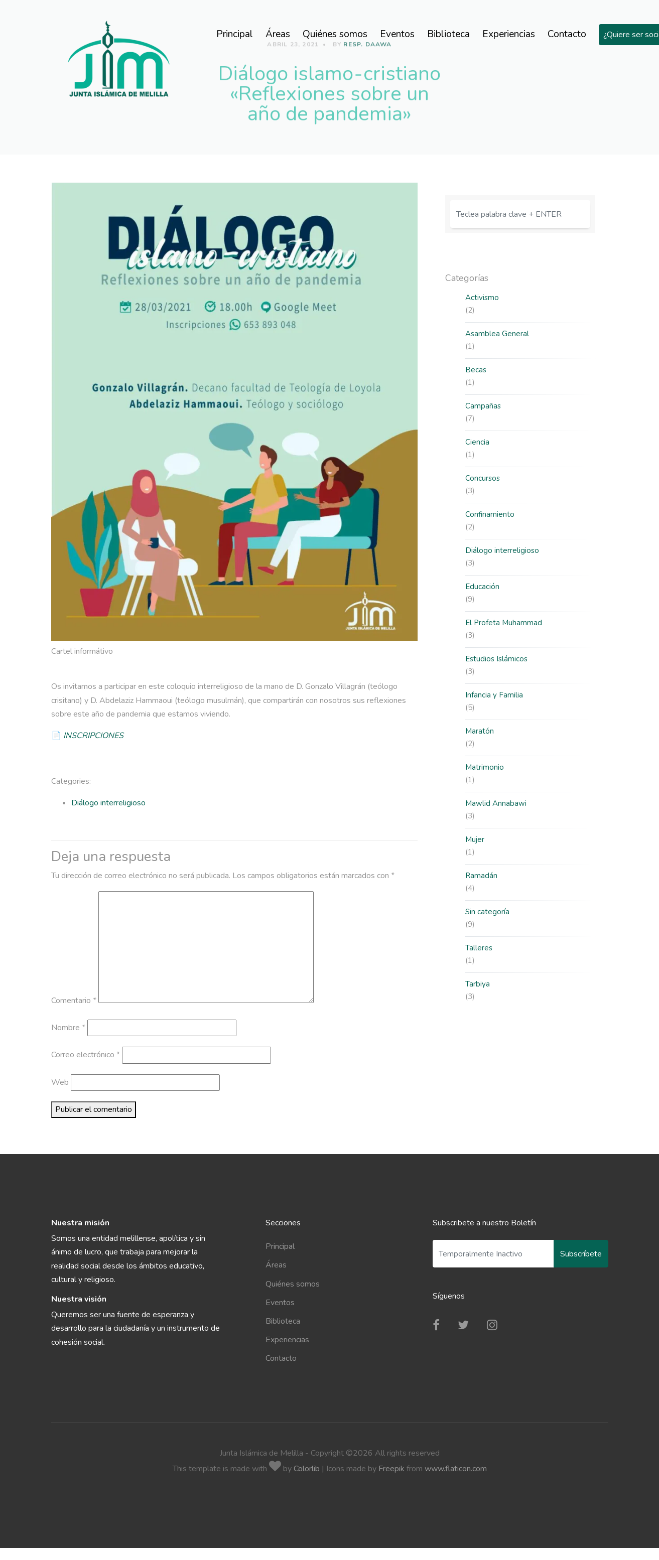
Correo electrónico (85, 1054)
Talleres (478, 948)
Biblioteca (448, 34)
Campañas (483, 406)
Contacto (567, 34)
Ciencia (477, 442)
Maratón (479, 731)
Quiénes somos (335, 34)
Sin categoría (487, 912)
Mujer (474, 839)
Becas (475, 370)
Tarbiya (477, 984)
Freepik (391, 1468)
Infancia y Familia (494, 695)
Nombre (68, 1027)
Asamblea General (497, 334)
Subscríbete (581, 1253)
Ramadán (481, 876)
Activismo (482, 298)
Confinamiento (489, 514)
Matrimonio (484, 767)
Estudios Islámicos (496, 659)
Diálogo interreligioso (108, 802)
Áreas (278, 34)
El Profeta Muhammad (503, 623)
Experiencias (508, 34)
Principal (234, 34)
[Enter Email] (493, 1253)
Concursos (482, 478)
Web (60, 1082)
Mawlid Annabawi (495, 803)
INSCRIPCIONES (93, 735)
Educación (482, 587)
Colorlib (307, 1468)
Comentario (73, 1000)
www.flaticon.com (456, 1468)
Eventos (397, 34)
